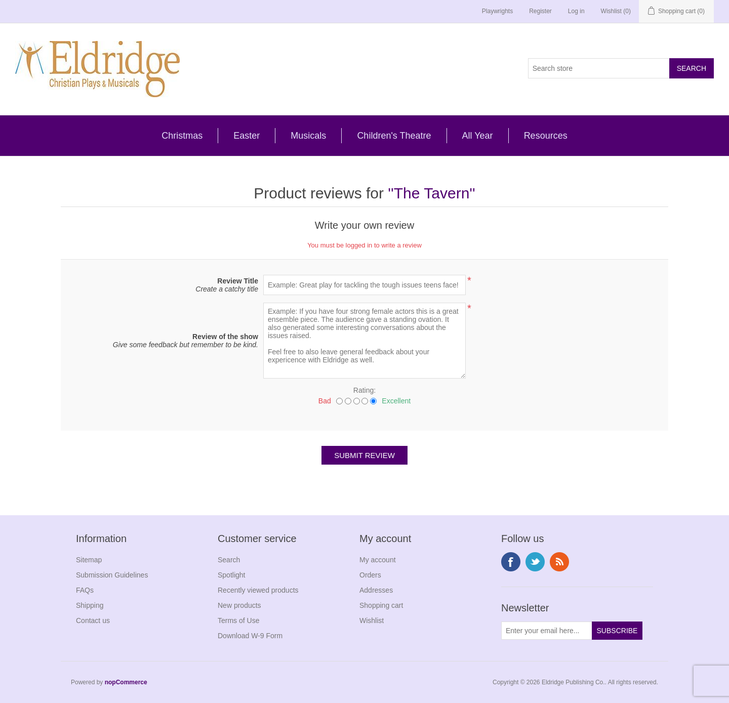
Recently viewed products (258, 590)
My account (377, 560)
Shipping (90, 605)
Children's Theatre (394, 136)
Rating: (364, 390)
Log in (576, 11)
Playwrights (497, 11)
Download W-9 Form (250, 636)
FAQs (85, 590)
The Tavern (432, 193)
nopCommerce (126, 682)
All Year (477, 136)
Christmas (181, 136)
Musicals (308, 136)
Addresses (376, 590)
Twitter (535, 561)
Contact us (93, 620)
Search (229, 560)
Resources (546, 136)
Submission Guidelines (112, 575)
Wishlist (371, 620)
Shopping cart (381, 605)
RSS (559, 561)
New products (239, 605)
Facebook (510, 561)
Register (540, 11)
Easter (246, 136)
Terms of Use (238, 620)
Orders (370, 575)
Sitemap (89, 560)
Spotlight (231, 575)
